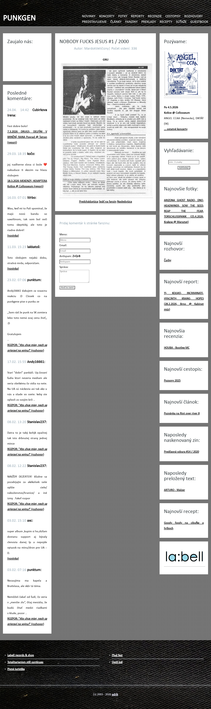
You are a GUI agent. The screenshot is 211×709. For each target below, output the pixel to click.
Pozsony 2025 (172, 380)
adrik (115, 694)
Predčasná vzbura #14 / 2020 (181, 451)
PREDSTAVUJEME (94, 22)
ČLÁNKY (115, 22)
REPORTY (137, 16)
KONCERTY (106, 16)
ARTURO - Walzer (174, 490)
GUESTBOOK (199, 22)
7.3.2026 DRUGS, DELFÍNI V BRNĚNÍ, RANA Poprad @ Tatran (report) (27, 137)
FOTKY (122, 16)
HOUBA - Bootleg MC (176, 347)
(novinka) (13, 235)
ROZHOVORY (193, 16)
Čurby (167, 260)
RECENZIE (155, 16)
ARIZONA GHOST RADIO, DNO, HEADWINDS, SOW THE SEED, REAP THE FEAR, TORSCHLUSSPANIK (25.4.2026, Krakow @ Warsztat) (184, 211)
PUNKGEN (19, 19)
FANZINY (131, 22)
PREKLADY (148, 22)
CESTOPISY (173, 16)
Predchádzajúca (88, 201)
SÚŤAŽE (181, 22)
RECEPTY (166, 22)
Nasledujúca (124, 201)
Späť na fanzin (107, 201)
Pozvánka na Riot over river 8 (182, 413)
